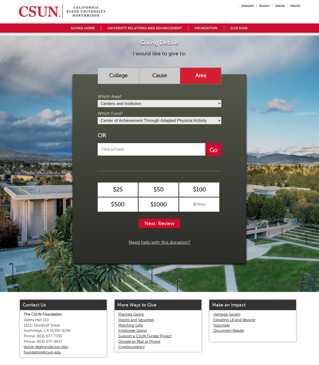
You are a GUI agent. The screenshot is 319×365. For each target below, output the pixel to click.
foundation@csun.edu (42, 352)
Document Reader (228, 331)
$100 (199, 189)
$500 (117, 204)
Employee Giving (132, 331)
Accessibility (247, 5)
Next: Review (159, 223)
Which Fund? (110, 113)
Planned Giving (131, 314)
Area (200, 76)
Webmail (295, 5)
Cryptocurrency (131, 347)
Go (213, 150)
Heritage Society (226, 314)
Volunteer (221, 325)
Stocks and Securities (136, 320)
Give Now (239, 28)
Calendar (280, 5)
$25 (118, 189)
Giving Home (83, 28)
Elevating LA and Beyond (234, 320)
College (118, 76)
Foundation (206, 28)
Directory (264, 5)
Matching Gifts (130, 325)
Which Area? (110, 96)
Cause (159, 76)
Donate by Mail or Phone (139, 342)
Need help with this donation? (159, 242)
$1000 (158, 204)
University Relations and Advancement (144, 28)
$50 (158, 189)
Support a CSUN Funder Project (145, 336)
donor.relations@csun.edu (46, 347)
